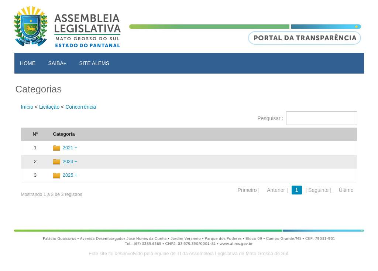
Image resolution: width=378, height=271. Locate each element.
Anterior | (277, 190)
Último (346, 190)
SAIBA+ (57, 63)
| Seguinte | (318, 190)
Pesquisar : (307, 118)
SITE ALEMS (94, 63)
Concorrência (80, 107)
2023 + (70, 161)
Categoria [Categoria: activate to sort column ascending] (64, 134)
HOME (27, 63)
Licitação (49, 107)
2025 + (70, 175)
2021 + (70, 147)
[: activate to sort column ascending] (325, 134)
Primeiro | (249, 190)
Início (27, 107)
